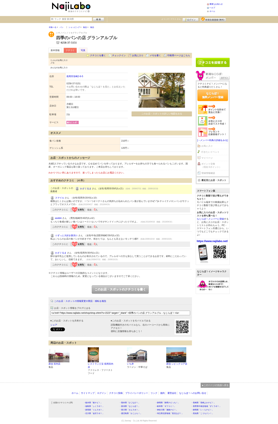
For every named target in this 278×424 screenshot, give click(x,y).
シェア (53, 325)
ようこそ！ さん (171, 19)
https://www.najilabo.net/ (212, 241)
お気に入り (137, 55)
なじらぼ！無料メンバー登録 (212, 95)
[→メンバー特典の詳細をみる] (212, 140)
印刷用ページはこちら (178, 55)
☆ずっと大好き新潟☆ (66, 235)
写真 (83, 50)
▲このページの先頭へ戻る (215, 385)
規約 (162, 393)
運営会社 (171, 393)
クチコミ (70, 50)
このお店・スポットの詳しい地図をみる (161, 113)
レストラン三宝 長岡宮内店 (100, 365)
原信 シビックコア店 (176, 364)
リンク (154, 393)
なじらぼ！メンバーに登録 (210, 219)
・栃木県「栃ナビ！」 (92, 403)
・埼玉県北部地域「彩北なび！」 (169, 413)
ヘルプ (212, 8)
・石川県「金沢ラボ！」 (93, 413)
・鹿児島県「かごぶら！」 (130, 413)
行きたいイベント (210, 152)
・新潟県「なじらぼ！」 (129, 406)
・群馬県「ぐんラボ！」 (93, 410)
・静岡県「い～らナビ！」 (202, 410)
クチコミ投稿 (116, 393)
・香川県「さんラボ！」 (129, 410)
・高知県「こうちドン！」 (202, 413)
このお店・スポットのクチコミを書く (120, 289)
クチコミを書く (98, 55)
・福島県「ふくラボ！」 (93, 406)
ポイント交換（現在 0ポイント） (211, 165)
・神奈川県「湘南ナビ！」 (166, 410)
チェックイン (119, 55)
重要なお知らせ (216, 4)
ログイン (191, 19)
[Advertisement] (149, 7)
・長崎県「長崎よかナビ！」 (203, 403)
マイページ (207, 158)
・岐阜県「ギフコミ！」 (165, 406)
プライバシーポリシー (136, 393)
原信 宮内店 (54, 364)
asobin (58, 218)
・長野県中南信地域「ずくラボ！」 (206, 406)
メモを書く (155, 55)
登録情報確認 (208, 173)
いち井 (130, 364)
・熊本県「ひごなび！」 (129, 403)
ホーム (212, 11)
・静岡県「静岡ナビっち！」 (167, 403)
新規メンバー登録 (213, 19)
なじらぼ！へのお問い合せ (192, 393)
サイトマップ (88, 393)
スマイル (59, 197)
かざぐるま (85, 188)
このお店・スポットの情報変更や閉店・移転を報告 (80, 301)
